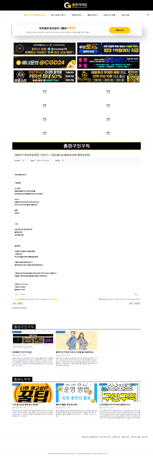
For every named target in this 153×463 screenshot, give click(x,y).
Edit (131, 303)
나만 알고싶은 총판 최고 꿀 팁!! (25, 404)
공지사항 (124, 15)
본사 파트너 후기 (60, 15)
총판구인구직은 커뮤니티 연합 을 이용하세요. (75, 352)
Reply (20, 303)
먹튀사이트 (78, 15)
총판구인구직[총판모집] (36, 15)
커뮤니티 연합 (110, 15)
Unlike (23, 294)
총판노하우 (93, 15)
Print (136, 294)
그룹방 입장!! (119, 30)
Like (17, 294)
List (14, 303)
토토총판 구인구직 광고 (22, 352)
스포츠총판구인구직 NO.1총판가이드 (114, 404)
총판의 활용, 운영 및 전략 (66, 404)
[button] (47, 15)
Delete (137, 303)
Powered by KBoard (19, 308)
